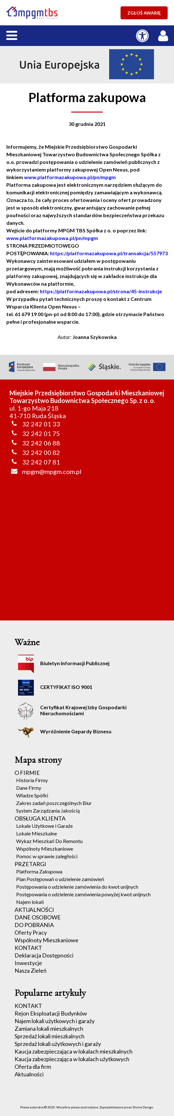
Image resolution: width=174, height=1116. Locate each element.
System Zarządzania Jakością (48, 811)
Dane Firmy (28, 788)
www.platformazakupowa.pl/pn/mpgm (70, 177)
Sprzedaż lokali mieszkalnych (49, 1036)
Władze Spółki (32, 795)
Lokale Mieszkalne (36, 833)
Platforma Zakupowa (39, 871)
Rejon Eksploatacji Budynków (51, 1013)
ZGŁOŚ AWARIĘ (144, 13)
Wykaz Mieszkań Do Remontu (49, 841)
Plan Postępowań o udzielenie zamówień (60, 879)
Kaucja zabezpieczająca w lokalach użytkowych (72, 1058)
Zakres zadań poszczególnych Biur (54, 803)
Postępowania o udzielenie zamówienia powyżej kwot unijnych (83, 894)
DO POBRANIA (34, 924)
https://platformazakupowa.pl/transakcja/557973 (109, 253)
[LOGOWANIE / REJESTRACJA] (164, 34)
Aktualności (29, 1074)
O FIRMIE (27, 772)
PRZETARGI (30, 863)
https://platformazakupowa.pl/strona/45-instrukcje (101, 291)
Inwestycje (28, 962)
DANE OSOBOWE (38, 917)
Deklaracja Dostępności (44, 955)
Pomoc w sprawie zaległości (47, 856)
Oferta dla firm (33, 1066)
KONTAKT (28, 947)
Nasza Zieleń (31, 970)
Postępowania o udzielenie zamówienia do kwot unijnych (77, 887)
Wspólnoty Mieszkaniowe (44, 849)
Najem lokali (30, 902)
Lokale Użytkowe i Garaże (44, 826)
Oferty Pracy (31, 932)
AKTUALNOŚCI (34, 909)
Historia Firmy (32, 780)
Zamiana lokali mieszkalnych (49, 1028)
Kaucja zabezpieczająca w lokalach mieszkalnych (74, 1051)
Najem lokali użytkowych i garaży (55, 1020)
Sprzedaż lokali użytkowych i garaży (58, 1043)
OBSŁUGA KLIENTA (40, 818)
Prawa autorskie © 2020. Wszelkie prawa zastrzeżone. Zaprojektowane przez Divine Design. (87, 1107)
